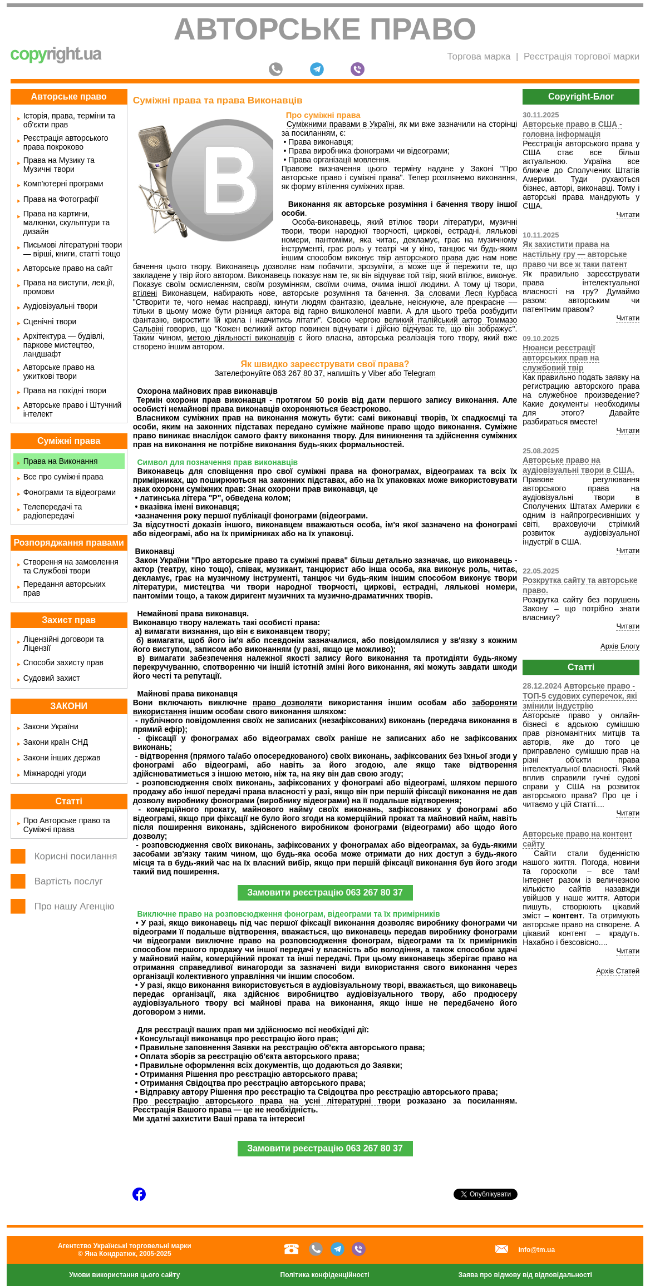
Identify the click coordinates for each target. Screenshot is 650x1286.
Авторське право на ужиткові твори (59, 371)
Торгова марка (478, 56)
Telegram (419, 373)
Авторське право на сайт (68, 268)
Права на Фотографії (61, 199)
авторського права (428, 257)
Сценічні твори (50, 321)
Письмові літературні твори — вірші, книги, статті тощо (72, 249)
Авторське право (325, 29)
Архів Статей (617, 971)
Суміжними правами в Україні (341, 124)
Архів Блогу (619, 646)
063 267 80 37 (298, 373)
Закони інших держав (62, 757)
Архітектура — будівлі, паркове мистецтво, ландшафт (64, 345)
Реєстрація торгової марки (581, 56)
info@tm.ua (536, 1250)
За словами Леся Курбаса (466, 293)
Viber (377, 373)
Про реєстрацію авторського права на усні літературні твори (267, 1100)
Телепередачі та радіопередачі (52, 511)
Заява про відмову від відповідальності (525, 1275)
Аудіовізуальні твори (60, 305)
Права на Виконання (60, 461)
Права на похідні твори (64, 390)
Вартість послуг (69, 881)
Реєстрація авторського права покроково (66, 142)
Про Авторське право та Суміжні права (66, 825)
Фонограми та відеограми (69, 492)
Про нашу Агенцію (75, 906)
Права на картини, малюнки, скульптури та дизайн (66, 222)
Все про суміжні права (63, 476)
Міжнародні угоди (54, 773)
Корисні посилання (76, 856)
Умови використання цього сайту (124, 1275)
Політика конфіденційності (325, 1275)
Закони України (50, 726)
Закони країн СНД (55, 742)
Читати (627, 214)
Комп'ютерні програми (63, 183)
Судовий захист (51, 678)
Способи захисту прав (63, 662)
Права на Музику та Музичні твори (59, 165)
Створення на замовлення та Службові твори (71, 566)
